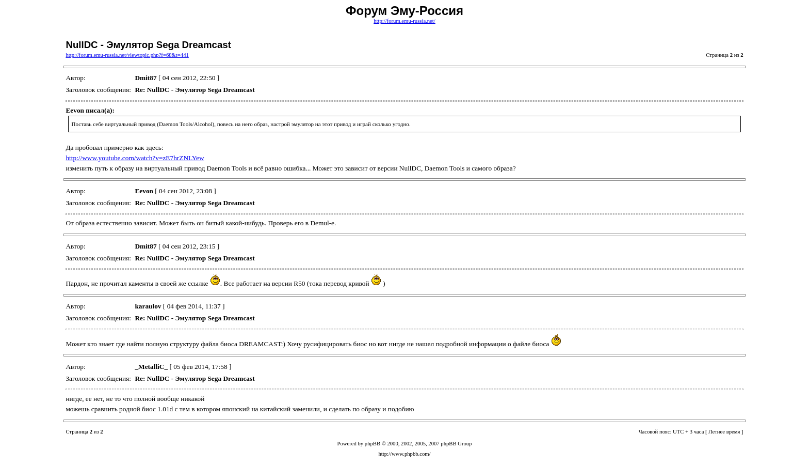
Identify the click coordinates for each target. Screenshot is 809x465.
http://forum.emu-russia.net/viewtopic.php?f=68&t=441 (127, 55)
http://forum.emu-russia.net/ (404, 21)
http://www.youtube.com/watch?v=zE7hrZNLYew (135, 158)
